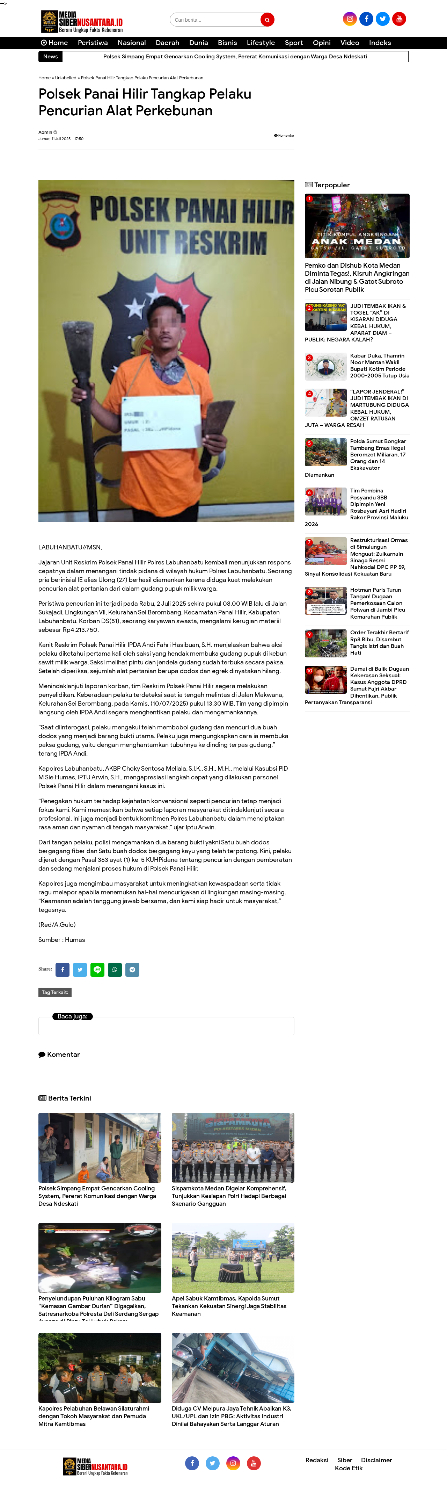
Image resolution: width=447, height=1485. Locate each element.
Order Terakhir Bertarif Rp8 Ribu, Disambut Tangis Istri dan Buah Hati (379, 642)
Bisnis (227, 42)
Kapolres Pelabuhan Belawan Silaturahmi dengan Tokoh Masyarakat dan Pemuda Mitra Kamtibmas (93, 1416)
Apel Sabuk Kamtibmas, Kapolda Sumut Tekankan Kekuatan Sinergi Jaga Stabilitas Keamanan (229, 1306)
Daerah (167, 42)
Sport (294, 42)
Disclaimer (376, 1460)
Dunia (198, 42)
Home (54, 42)
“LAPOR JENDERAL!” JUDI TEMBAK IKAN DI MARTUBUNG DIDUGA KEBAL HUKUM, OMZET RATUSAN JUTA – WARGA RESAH (357, 408)
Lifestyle (261, 42)
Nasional (132, 42)
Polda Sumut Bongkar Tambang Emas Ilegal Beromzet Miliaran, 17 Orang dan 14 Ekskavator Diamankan (355, 458)
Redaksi (317, 1460)
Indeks (380, 42)
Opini (322, 42)
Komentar (284, 135)
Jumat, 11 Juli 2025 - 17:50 (60, 138)
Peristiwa (93, 42)
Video (349, 42)
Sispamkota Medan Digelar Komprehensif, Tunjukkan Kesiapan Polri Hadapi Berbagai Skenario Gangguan (229, 1196)
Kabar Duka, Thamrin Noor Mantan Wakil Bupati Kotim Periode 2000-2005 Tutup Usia (380, 366)
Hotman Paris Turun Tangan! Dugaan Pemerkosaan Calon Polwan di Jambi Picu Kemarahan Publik (377, 603)
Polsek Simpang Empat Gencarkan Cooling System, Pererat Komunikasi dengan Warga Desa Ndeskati (97, 1196)
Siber (344, 1460)
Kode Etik (349, 1468)
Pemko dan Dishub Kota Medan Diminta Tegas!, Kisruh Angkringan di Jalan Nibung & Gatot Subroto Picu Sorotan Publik (357, 277)
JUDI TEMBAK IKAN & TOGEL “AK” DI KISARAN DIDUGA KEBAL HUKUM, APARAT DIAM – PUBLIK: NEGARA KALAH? (355, 323)
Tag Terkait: (55, 992)
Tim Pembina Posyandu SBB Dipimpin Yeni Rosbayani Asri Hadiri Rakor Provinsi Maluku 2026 (356, 507)
